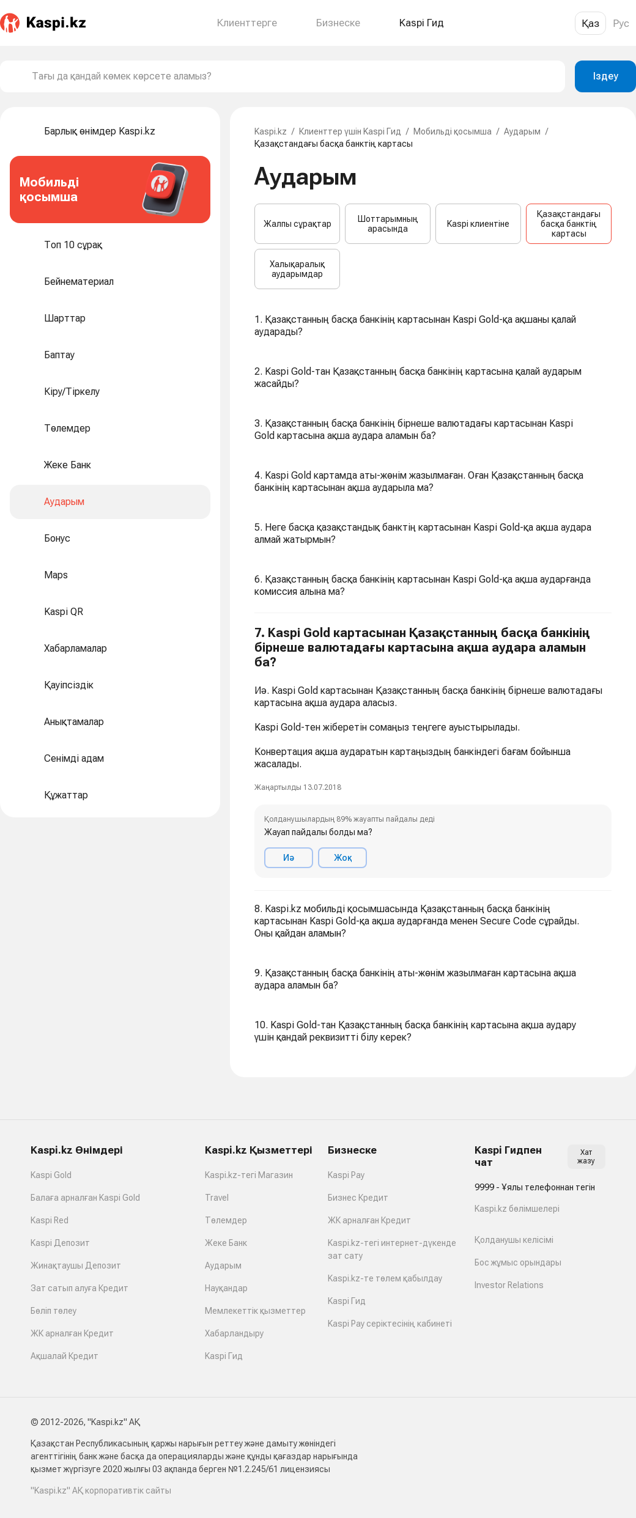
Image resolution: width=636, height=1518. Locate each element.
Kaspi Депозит (60, 1243)
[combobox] (293, 76)
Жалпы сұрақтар (297, 224)
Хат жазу (586, 1156)
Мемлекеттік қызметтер (255, 1311)
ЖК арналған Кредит (72, 1333)
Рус (621, 23)
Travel (217, 1198)
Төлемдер (226, 1220)
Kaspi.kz (270, 131)
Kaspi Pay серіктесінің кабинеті (390, 1323)
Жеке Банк (226, 1243)
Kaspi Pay (346, 1175)
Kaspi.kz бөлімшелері (517, 1209)
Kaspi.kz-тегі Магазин (249, 1175)
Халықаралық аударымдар (297, 269)
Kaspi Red (49, 1220)
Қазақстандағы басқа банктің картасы (569, 223)
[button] (433, 752)
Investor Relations (509, 1285)
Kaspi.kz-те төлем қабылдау (385, 1278)
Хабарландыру (234, 1333)
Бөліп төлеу (53, 1311)
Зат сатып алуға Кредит (79, 1288)
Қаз (590, 23)
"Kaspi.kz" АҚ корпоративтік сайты (101, 1490)
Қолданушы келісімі (514, 1240)
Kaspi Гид (224, 1356)
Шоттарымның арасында (388, 224)
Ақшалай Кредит (64, 1356)
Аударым (522, 131)
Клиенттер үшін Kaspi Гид (350, 131)
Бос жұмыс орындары (518, 1262)
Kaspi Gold (51, 1175)
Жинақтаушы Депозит (76, 1265)
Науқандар (226, 1288)
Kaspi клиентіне (478, 224)
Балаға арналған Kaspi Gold (85, 1198)
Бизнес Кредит (358, 1198)
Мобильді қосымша (452, 131)
